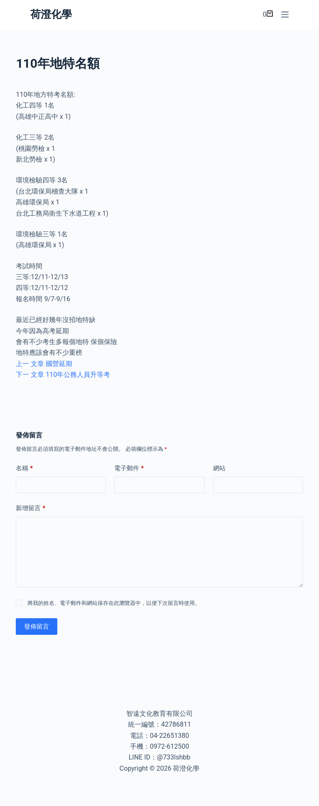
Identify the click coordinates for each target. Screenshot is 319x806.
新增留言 (30, 508)
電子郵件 (129, 468)
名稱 (24, 468)
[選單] (285, 14)
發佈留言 (36, 626)
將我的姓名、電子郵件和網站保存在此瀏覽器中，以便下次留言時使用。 (113, 603)
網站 (219, 468)
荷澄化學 (51, 14)
